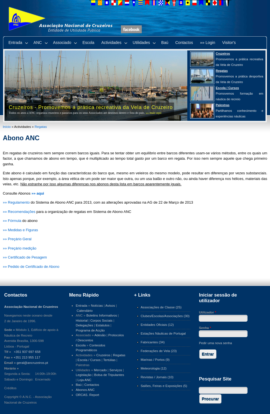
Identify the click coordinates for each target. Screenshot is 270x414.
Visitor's (229, 42)
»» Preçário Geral (17, 239)
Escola (88, 42)
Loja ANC (85, 380)
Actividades (111, 42)
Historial (81, 320)
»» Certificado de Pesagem (25, 257)
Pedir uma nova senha (215, 343)
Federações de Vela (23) (159, 351)
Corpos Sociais (101, 320)
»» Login (207, 42)
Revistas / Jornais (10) (157, 377)
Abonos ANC (85, 389)
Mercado (100, 370)
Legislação (83, 375)
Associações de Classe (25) (161, 307)
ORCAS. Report (87, 395)
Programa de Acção (90, 330)
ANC (37, 42)
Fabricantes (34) (153, 342)
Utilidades (141, 42)
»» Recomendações (19, 212)
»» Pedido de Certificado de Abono (31, 266)
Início (7, 126)
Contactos (184, 42)
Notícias (97, 305)
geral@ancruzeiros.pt (32, 362)
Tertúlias (109, 360)
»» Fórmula (12, 221)
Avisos (110, 305)
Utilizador (207, 312)
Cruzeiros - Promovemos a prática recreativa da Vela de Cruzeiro (91, 107)
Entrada (15, 42)
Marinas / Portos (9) (155, 359)
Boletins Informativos (101, 315)
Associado (62, 42)
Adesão (100, 335)
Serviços (115, 370)
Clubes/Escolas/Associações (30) (165, 316)
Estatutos (103, 325)
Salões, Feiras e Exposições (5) (164, 386)
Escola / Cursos (89, 360)
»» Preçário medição (19, 248)
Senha (205, 328)
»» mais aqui (153, 112)
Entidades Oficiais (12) (157, 324)
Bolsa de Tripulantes (109, 375)
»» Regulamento (16, 202)
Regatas (41, 126)
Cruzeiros (103, 355)
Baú (164, 42)
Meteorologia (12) (153, 368)
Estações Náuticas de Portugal (163, 333)
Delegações (84, 325)
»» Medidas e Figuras (20, 230)
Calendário (85, 310)
